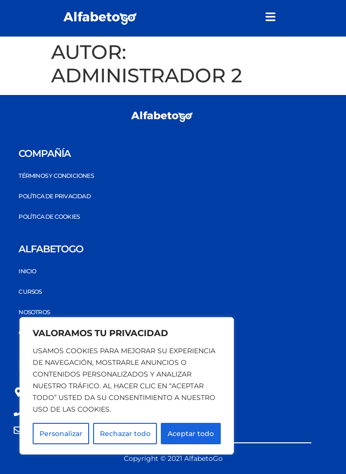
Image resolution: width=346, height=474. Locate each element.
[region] (126, 386)
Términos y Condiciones (56, 175)
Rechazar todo (125, 433)
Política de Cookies (49, 216)
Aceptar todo (191, 433)
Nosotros (34, 312)
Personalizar (60, 433)
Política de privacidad (54, 196)
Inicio (27, 271)
